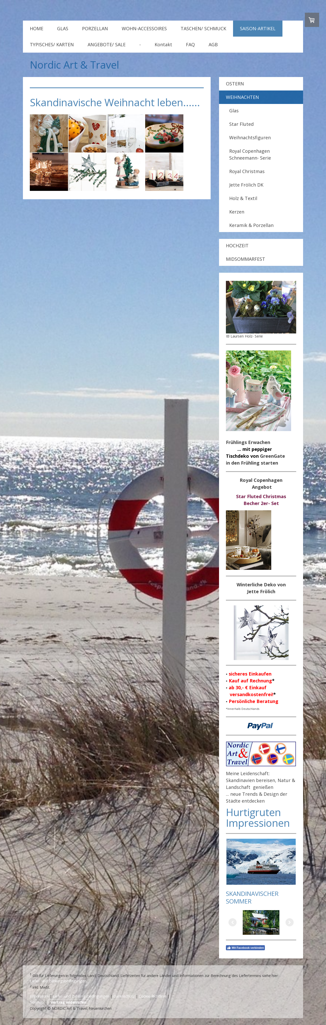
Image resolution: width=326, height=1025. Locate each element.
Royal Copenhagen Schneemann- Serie (250, 154)
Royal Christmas (247, 171)
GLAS (62, 28)
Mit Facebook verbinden (245, 948)
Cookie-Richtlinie (152, 996)
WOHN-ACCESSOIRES (144, 28)
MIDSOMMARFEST (245, 259)
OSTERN (235, 84)
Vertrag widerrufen (68, 1002)
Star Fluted (241, 124)
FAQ (190, 44)
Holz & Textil (243, 198)
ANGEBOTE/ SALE (107, 44)
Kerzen (236, 212)
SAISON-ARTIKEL (258, 28)
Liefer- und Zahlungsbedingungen (58, 980)
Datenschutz (124, 996)
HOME (36, 28)
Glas (234, 111)
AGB (213, 44)
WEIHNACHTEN (242, 97)
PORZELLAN (95, 28)
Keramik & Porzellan (251, 225)
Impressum (39, 996)
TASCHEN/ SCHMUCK (203, 28)
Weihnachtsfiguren (250, 137)
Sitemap (37, 1002)
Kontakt (163, 44)
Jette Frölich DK (246, 185)
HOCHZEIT (237, 245)
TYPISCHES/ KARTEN (52, 44)
